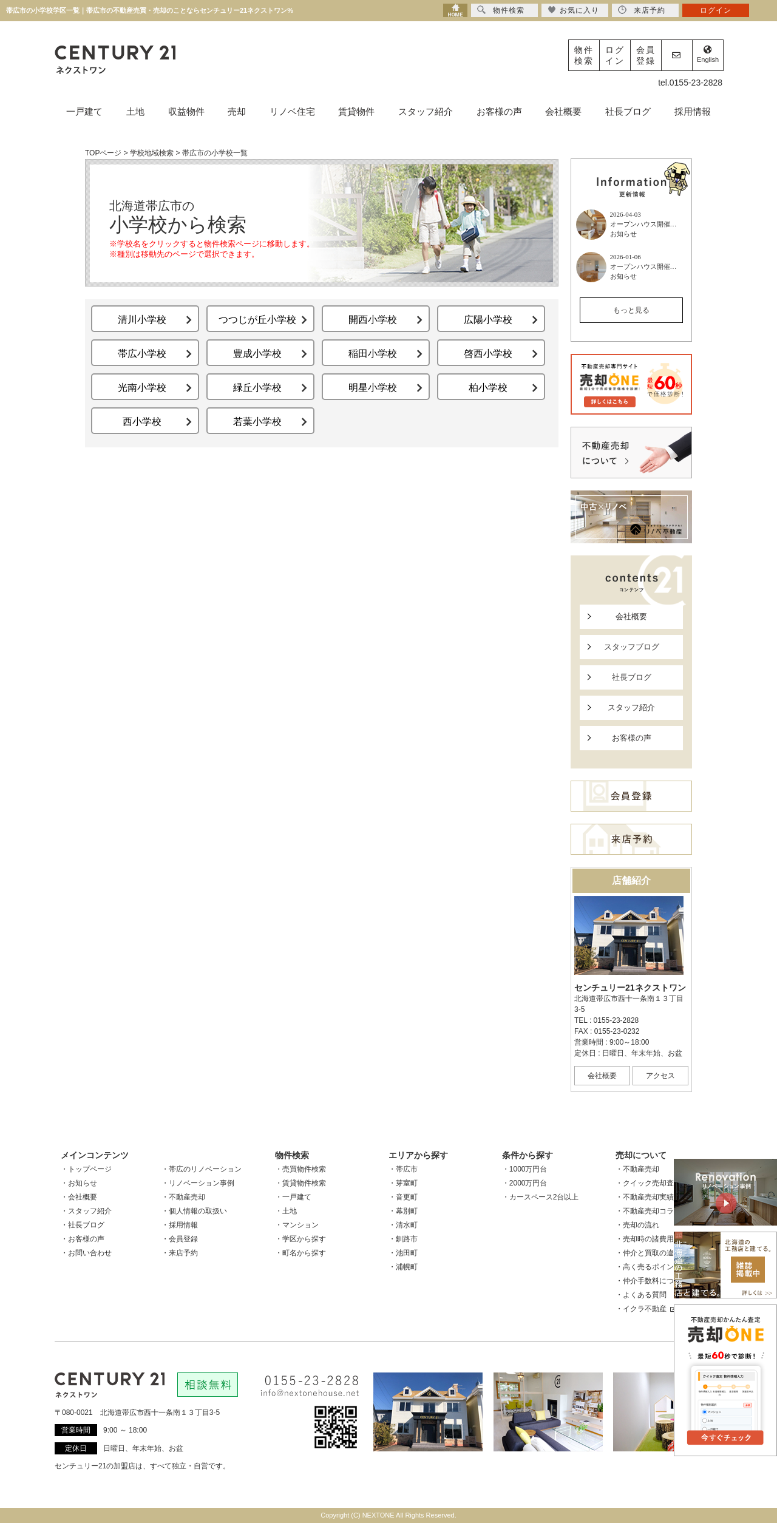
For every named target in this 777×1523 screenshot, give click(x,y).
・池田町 (403, 1253)
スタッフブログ (631, 646)
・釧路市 (403, 1239)
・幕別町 (403, 1211)
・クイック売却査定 (648, 1183)
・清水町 (403, 1225)
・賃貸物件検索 (300, 1183)
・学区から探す (300, 1239)
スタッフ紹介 (425, 111)
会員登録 (646, 55)
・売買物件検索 (300, 1169)
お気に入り (573, 10)
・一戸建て (293, 1197)
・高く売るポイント (648, 1267)
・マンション (297, 1225)
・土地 (286, 1211)
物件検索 (584, 55)
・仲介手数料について (652, 1281)
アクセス (660, 1075)
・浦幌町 (403, 1267)
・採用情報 (179, 1225)
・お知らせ (79, 1183)
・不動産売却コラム (648, 1211)
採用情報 (692, 111)
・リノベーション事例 (197, 1183)
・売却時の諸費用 (645, 1239)
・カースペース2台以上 (540, 1197)
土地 (135, 111)
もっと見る (631, 310)
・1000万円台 (525, 1169)
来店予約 (641, 10)
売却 (237, 111)
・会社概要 (79, 1197)
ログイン (615, 55)
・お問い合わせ (86, 1253)
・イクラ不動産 (646, 1308)
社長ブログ (628, 111)
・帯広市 (403, 1169)
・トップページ (86, 1169)
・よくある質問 (641, 1295)
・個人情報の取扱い (194, 1211)
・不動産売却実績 (645, 1197)
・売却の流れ (637, 1225)
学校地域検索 (152, 153)
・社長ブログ (82, 1225)
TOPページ (103, 153)
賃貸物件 (356, 111)
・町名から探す (300, 1253)
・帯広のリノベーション (201, 1169)
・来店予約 (179, 1253)
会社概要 (563, 111)
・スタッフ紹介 (86, 1211)
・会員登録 (179, 1239)
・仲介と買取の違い (648, 1253)
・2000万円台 (525, 1183)
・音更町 (403, 1197)
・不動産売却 (183, 1197)
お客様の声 (499, 111)
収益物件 (186, 111)
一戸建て (84, 111)
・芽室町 (403, 1183)
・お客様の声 (82, 1239)
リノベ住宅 (292, 111)
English (708, 54)
